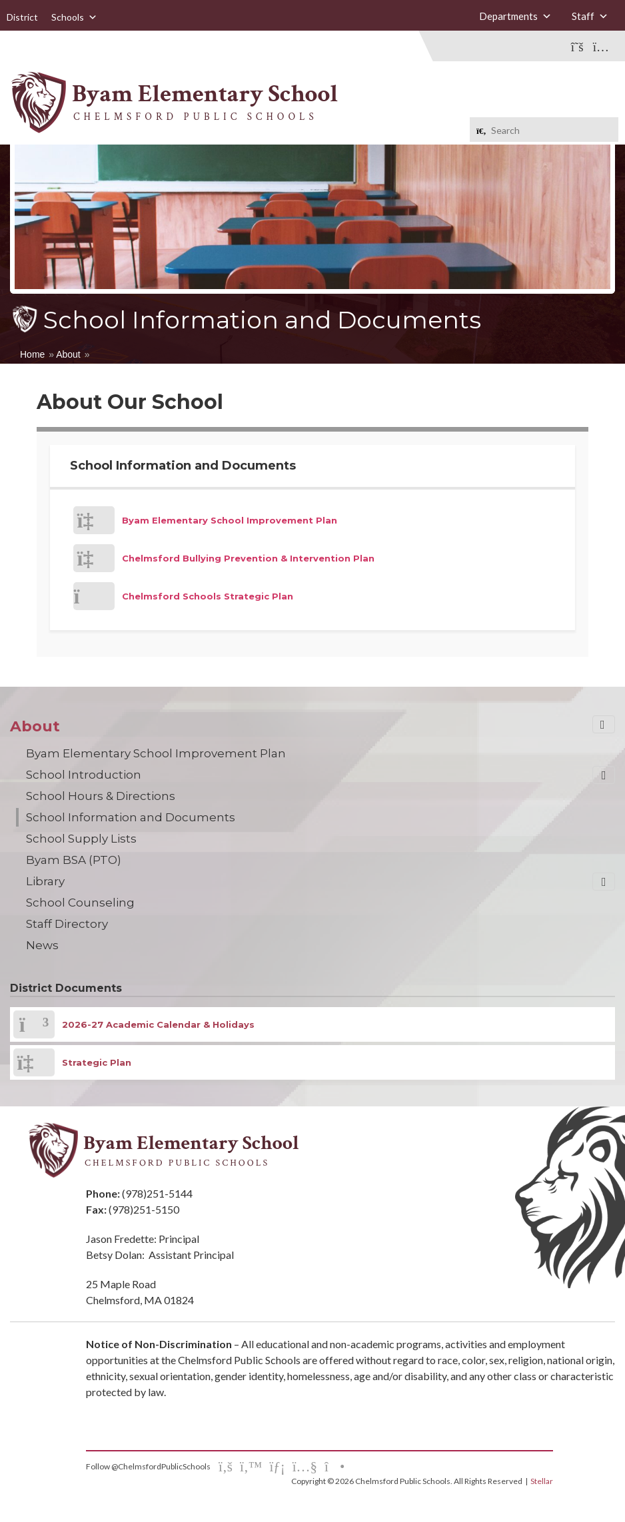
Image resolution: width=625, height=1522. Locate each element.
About (68, 354)
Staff (590, 16)
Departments (515, 16)
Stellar (541, 1481)
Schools (74, 17)
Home (32, 354)
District (22, 17)
